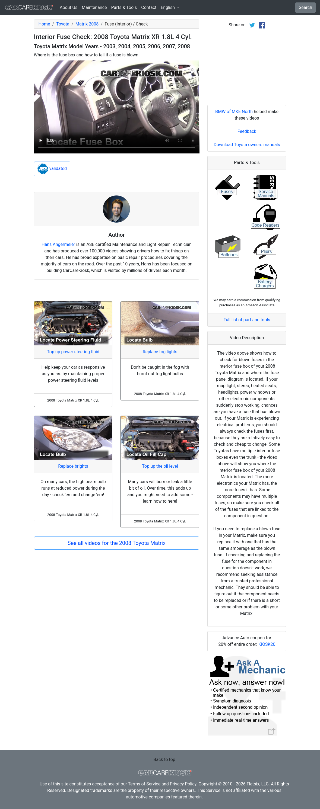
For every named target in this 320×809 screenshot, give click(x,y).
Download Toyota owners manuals (247, 144)
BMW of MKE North (234, 111)
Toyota (62, 24)
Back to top (164, 759)
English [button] (168, 7)
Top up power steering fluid (73, 351)
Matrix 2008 (87, 24)
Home (44, 24)
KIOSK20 (266, 644)
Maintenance (94, 7)
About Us (68, 7)
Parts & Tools (124, 7)
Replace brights (73, 466)
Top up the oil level (160, 466)
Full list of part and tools (247, 319)
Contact (148, 7)
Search (305, 7)
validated (52, 168)
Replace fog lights (160, 351)
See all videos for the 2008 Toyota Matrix (117, 543)
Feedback (246, 131)
